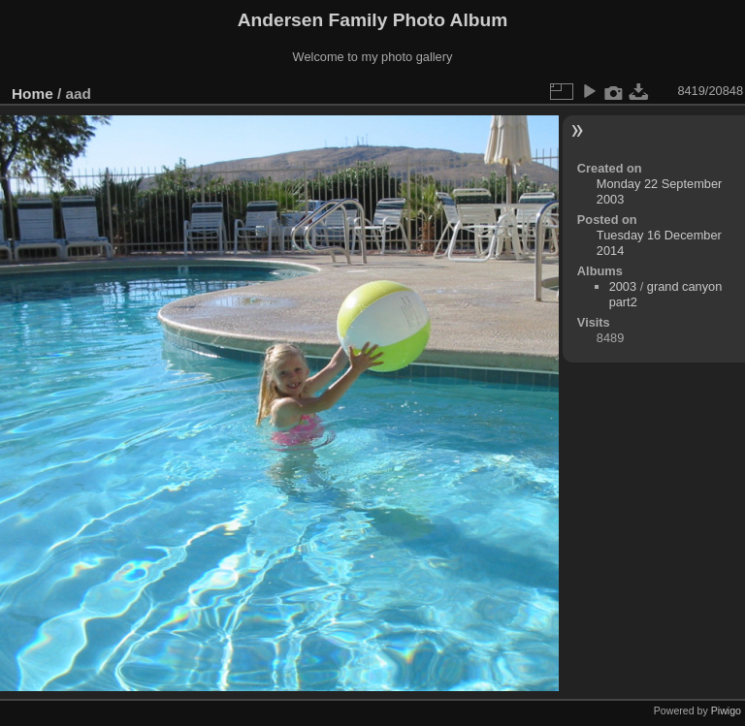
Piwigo (726, 710)
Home (32, 93)
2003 (622, 286)
